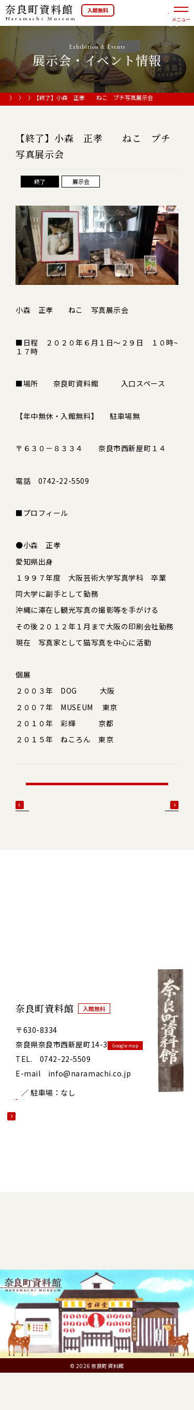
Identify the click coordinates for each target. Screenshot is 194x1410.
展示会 (94, 98)
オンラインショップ (155, 18)
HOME (14, 98)
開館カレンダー (52, 1116)
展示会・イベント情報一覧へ (97, 800)
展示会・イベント (54, 98)
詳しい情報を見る (46, 1141)
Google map (130, 1070)
